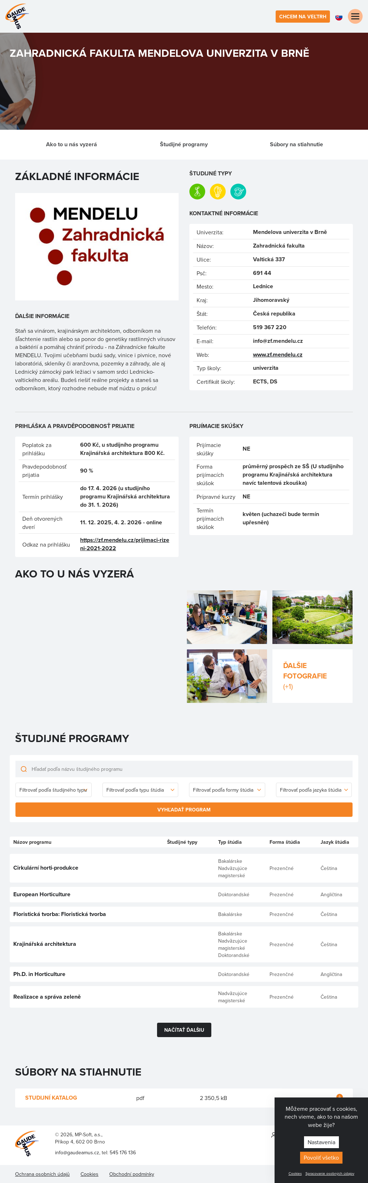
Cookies (295, 1173)
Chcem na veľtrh (302, 16)
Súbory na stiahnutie (296, 144)
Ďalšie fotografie (312, 675)
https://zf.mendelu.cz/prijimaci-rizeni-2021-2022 (124, 544)
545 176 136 (123, 1152)
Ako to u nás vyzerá (71, 144)
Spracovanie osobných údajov (329, 1173)
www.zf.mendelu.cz (278, 354)
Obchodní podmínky (131, 1174)
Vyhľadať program (184, 809)
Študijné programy (184, 144)
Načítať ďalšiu (184, 1030)
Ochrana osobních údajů (42, 1174)
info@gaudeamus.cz (77, 1152)
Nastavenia (321, 1142)
